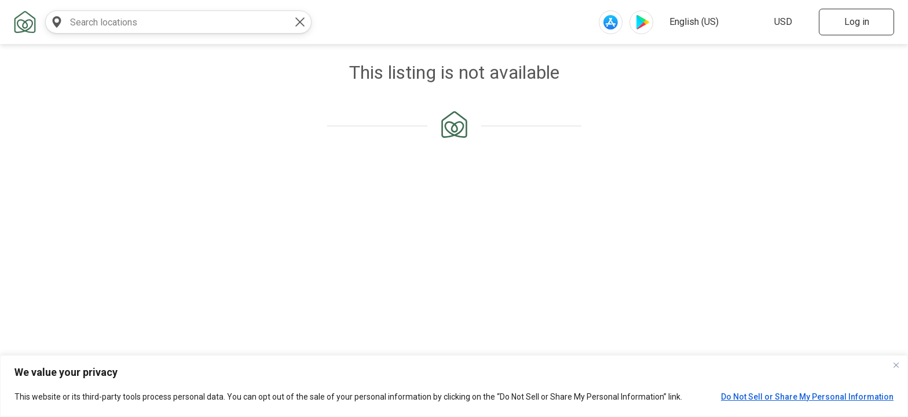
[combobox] (167, 22)
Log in (856, 21)
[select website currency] (788, 22)
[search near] (56, 22)
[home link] (25, 22)
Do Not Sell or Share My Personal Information (807, 396)
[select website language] (710, 22)
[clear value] (300, 22)
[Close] (896, 365)
